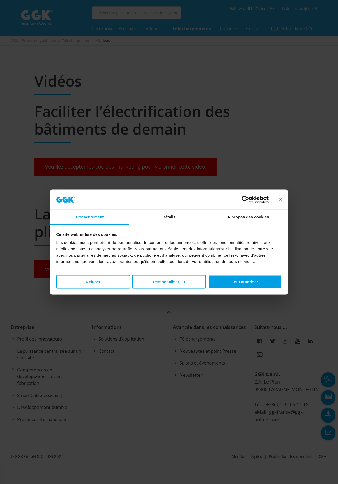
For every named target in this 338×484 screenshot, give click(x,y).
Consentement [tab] (90, 217)
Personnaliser (169, 281)
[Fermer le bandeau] (280, 199)
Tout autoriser (245, 281)
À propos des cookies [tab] (248, 217)
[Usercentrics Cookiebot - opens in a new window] (245, 199)
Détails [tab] (169, 217)
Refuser (93, 281)
